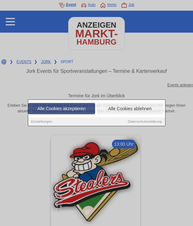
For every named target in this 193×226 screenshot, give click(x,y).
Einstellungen (41, 122)
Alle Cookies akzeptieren (61, 108)
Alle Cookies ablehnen (130, 108)
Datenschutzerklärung (145, 122)
